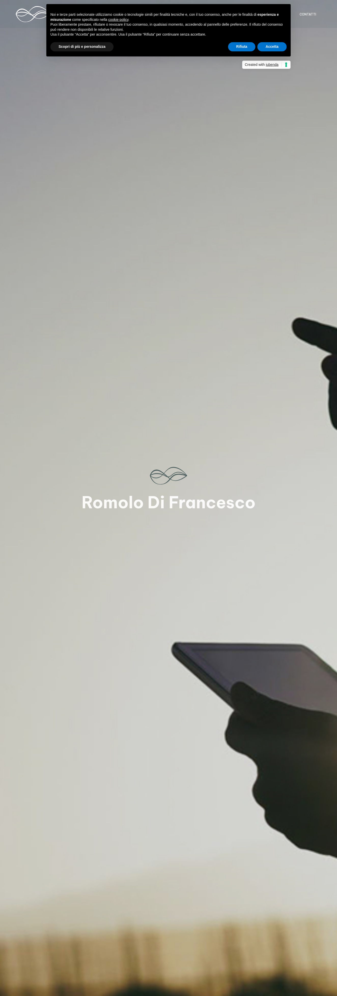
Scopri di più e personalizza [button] (82, 46)
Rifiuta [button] (241, 46)
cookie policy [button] (118, 20)
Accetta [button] (271, 46)
